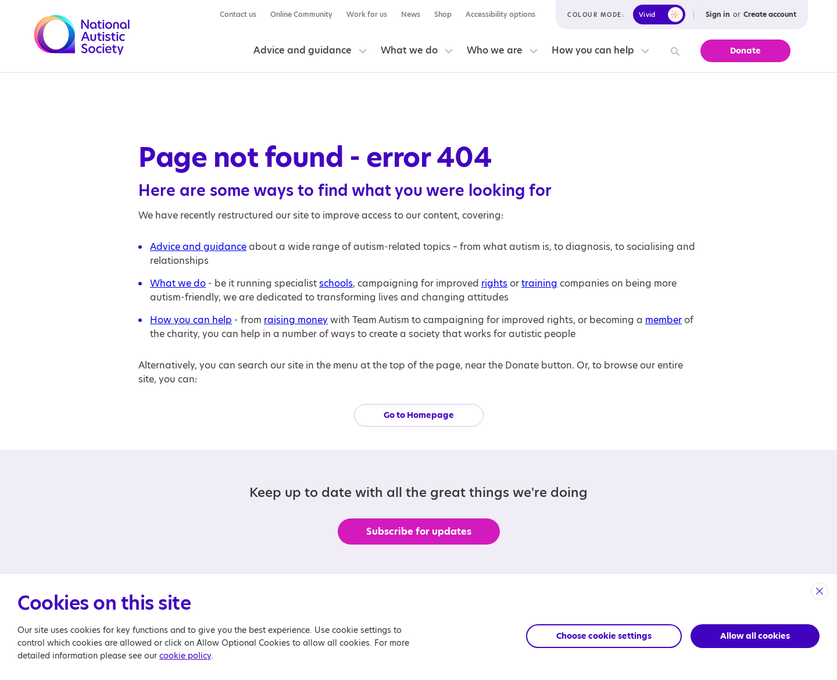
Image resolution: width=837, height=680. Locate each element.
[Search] (673, 51)
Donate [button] (745, 50)
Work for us (366, 14)
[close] (819, 591)
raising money (296, 320)
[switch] (659, 14)
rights (494, 283)
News (410, 14)
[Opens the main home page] (82, 36)
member (663, 320)
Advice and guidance (302, 50)
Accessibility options (500, 14)
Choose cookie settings (604, 636)
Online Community (301, 14)
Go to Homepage (419, 415)
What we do (409, 50)
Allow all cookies (755, 636)
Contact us (238, 14)
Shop (443, 14)
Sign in (718, 14)
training (539, 283)
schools (336, 283)
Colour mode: (595, 14)
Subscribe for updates (418, 531)
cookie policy (185, 655)
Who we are (495, 50)
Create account (769, 14)
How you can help (593, 50)
